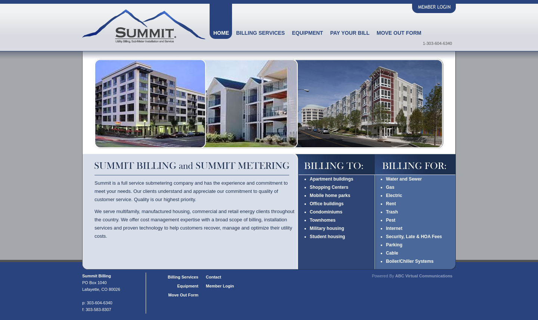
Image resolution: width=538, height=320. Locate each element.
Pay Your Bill (350, 33)
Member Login (220, 286)
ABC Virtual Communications (423, 276)
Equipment (307, 33)
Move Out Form (399, 33)
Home (221, 33)
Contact (213, 277)
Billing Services (260, 33)
